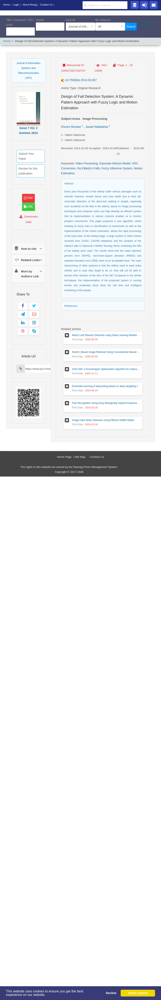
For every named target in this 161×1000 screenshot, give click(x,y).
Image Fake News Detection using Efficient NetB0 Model (103, 420)
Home (6, 41)
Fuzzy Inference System (116, 168)
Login (16, 4)
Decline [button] (111, 993)
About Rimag (29, 4)
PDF (28, 198)
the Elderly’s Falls (88, 168)
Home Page (64, 456)
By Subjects (103, 20)
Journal (70, 20)
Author (40, 20)
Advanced (146, 25)
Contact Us (97, 456)
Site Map (80, 456)
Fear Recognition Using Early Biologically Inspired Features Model (108, 403)
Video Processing (86, 163)
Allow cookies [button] (138, 993)
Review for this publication (28, 171)
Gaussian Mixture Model (114, 163)
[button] (46, 995)
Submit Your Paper (26, 156)
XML (28, 206)
